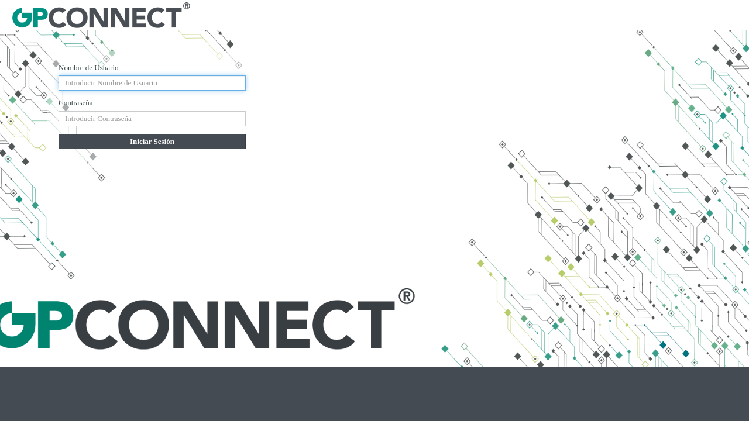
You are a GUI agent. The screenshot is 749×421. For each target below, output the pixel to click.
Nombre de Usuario (89, 67)
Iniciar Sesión (152, 141)
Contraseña (75, 102)
